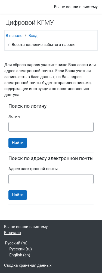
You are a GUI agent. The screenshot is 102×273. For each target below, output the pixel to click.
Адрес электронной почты (33, 168)
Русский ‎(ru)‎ (16, 243)
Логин (14, 116)
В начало (14, 35)
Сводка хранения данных (27, 265)
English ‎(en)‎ (19, 255)
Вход (33, 35)
